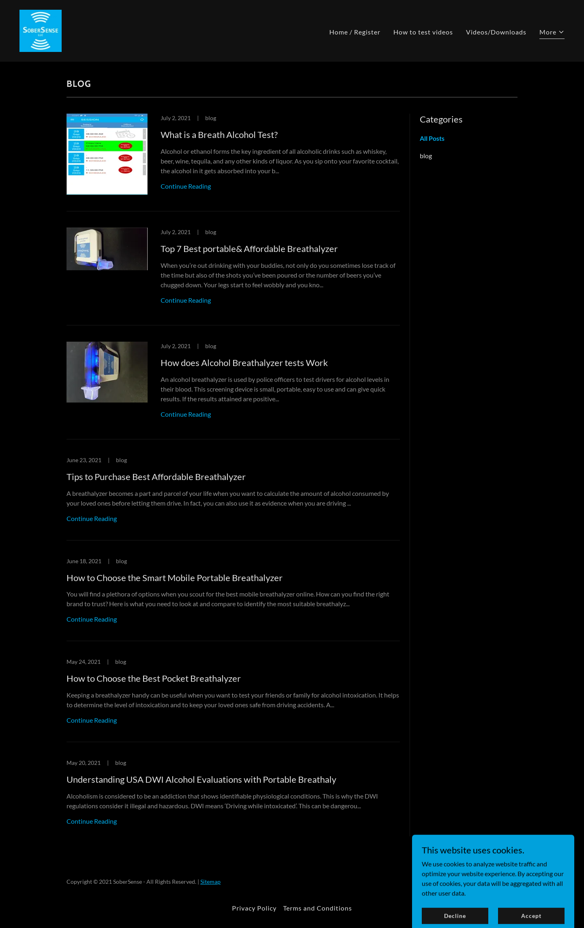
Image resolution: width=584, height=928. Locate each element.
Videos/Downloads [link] (496, 32)
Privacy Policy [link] (254, 908)
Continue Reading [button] (186, 186)
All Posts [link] (432, 138)
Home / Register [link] (354, 32)
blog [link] (426, 155)
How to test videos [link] (423, 32)
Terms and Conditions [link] (317, 908)
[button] (552, 33)
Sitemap (210, 881)
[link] (40, 30)
